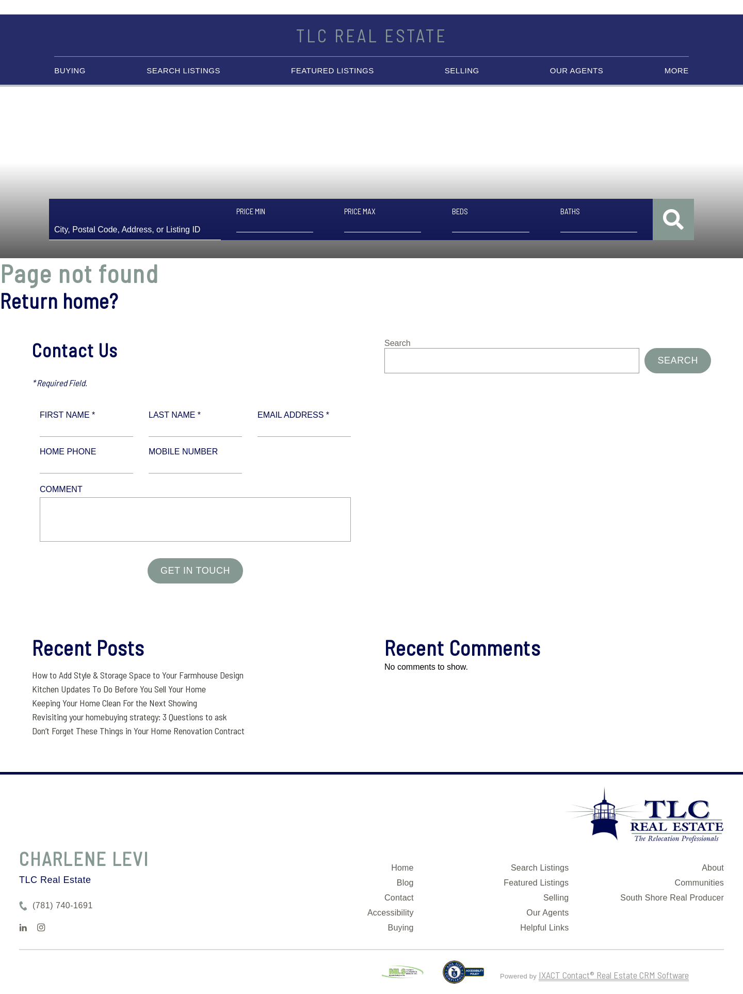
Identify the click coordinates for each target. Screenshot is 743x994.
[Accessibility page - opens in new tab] (463, 976)
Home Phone (68, 451)
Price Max (360, 211)
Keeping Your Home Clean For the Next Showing (114, 702)
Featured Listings (332, 70)
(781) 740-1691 (63, 905)
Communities (699, 882)
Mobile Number (183, 451)
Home (402, 867)
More (677, 70)
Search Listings (183, 70)
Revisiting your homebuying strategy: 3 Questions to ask (129, 716)
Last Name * (175, 415)
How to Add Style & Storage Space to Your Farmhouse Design (138, 675)
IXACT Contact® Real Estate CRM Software (614, 975)
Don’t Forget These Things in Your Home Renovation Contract (138, 730)
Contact (399, 897)
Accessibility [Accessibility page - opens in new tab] (390, 912)
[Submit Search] (673, 219)
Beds (460, 211)
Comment (61, 489)
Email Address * (293, 415)
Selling (462, 70)
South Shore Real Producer (672, 897)
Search (397, 343)
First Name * (67, 415)
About (713, 867)
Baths (570, 211)
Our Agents (576, 70)
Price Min (250, 211)
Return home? (59, 300)
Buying (70, 70)
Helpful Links (544, 927)
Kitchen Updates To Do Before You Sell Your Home (119, 689)
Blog (405, 882)
